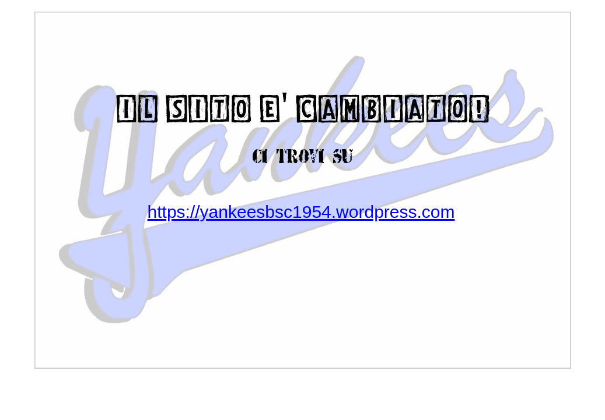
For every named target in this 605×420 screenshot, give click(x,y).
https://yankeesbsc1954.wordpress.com (301, 211)
